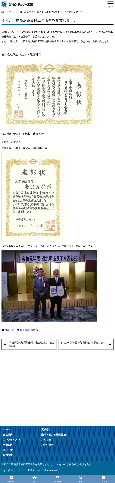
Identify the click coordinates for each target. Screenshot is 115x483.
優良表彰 (25, 330)
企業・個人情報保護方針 (54, 434)
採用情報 (8, 455)
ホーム (6, 429)
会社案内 (8, 434)
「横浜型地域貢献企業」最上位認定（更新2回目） (32, 344)
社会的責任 (9, 449)
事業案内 (8, 444)
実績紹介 (46, 429)
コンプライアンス (12, 439)
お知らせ (9, 330)
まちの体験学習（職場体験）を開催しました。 (83, 344)
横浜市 (34, 330)
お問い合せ (47, 444)
